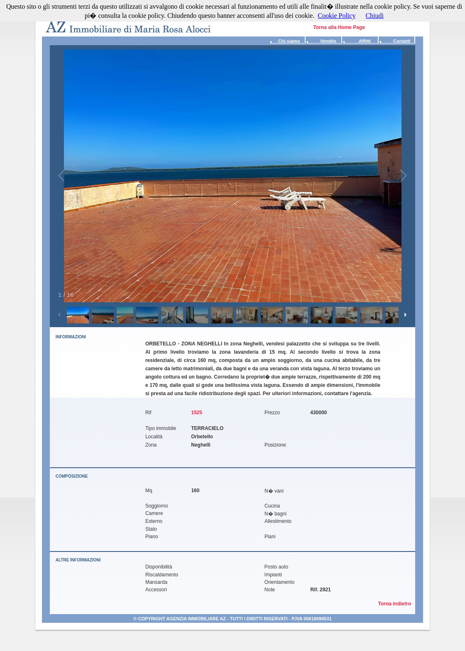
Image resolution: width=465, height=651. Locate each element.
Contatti (395, 41)
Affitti (356, 41)
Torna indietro (396, 604)
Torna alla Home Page (339, 27)
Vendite (321, 41)
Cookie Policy (336, 15)
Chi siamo (284, 41)
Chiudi (374, 15)
